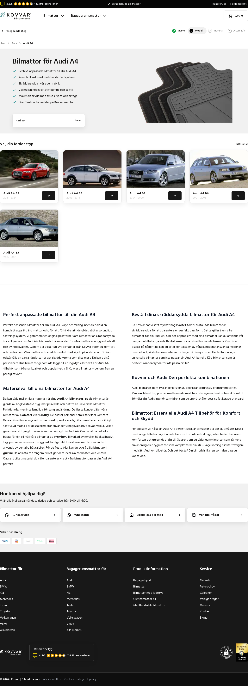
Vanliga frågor (209, 599)
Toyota (5, 611)
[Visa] (48, 195)
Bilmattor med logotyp (148, 593)
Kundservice (219, 4)
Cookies (69, 679)
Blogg (204, 617)
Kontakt (205, 611)
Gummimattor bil (144, 599)
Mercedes (6, 599)
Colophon (206, 593)
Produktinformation (150, 569)
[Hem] (20, 15)
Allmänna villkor (52, 679)
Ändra (78, 121)
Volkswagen (8, 617)
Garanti (205, 580)
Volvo (4, 624)
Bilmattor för (11, 569)
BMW (3, 586)
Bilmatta (139, 586)
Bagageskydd (142, 580)
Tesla (3, 605)
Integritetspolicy (86, 679)
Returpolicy (207, 586)
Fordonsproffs (238, 4)
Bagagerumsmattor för (86, 569)
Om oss (205, 605)
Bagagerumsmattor (89, 16)
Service (206, 569)
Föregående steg (13, 31)
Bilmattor (54, 16)
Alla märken (7, 630)
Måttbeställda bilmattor (149, 605)
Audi (3, 580)
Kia (2, 593)
